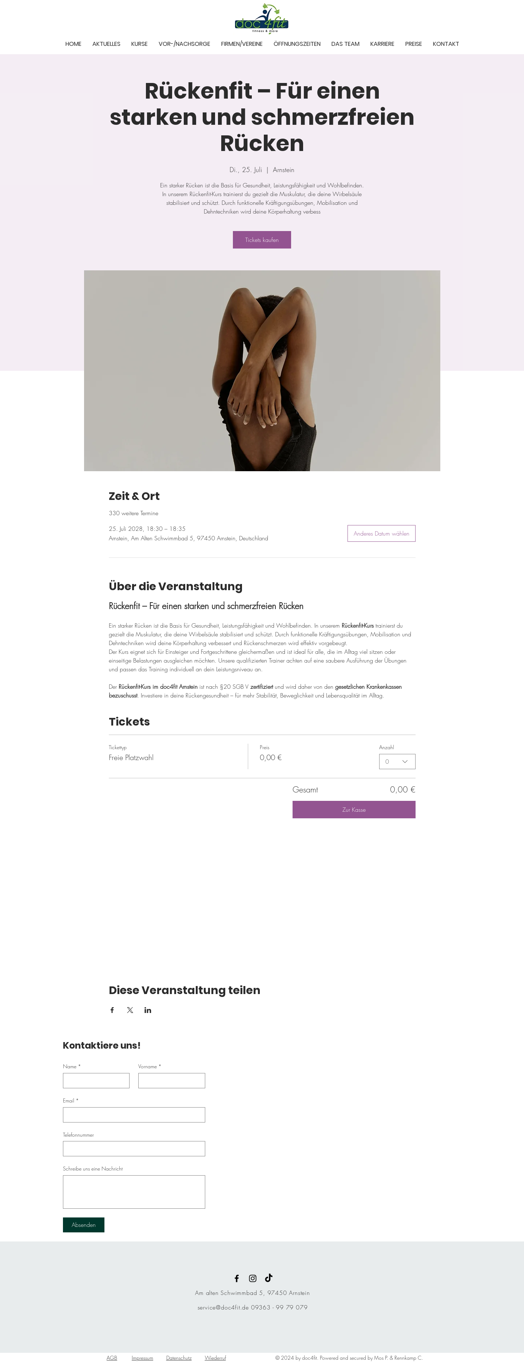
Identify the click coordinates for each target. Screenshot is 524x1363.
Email (71, 1100)
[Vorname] (170, 1080)
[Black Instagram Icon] (253, 1278)
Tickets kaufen (262, 240)
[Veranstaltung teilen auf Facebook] (112, 1010)
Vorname (150, 1066)
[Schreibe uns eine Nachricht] (134, 1192)
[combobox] (397, 761)
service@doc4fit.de (223, 1307)
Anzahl (386, 747)
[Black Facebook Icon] (237, 1278)
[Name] (94, 1080)
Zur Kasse (354, 810)
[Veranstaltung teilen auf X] (130, 1010)
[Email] (132, 1115)
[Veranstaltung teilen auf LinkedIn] (147, 1010)
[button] (106, 43)
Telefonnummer (78, 1134)
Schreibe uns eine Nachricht (93, 1168)
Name (72, 1066)
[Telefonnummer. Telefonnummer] (132, 1148)
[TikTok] (269, 1278)
